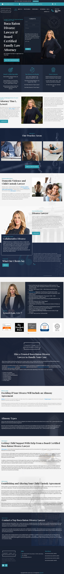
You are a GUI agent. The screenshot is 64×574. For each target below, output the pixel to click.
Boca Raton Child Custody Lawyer (52, 558)
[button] (33, 263)
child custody (23, 367)
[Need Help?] (52, 10)
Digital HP (41, 572)
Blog (48, 9)
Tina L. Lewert (12, 108)
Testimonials (43, 9)
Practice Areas (27, 9)
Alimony (3, 399)
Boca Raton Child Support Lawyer (52, 555)
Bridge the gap (48, 399)
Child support (4, 449)
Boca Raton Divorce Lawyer (51, 553)
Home (16, 9)
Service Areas (35, 9)
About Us (20, 9)
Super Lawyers (32, 292)
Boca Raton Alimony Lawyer (51, 560)
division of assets (11, 367)
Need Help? (57, 8)
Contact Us (47, 12)
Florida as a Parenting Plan (43, 367)
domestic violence (24, 186)
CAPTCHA (27, 41)
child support (13, 190)
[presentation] (33, 45)
